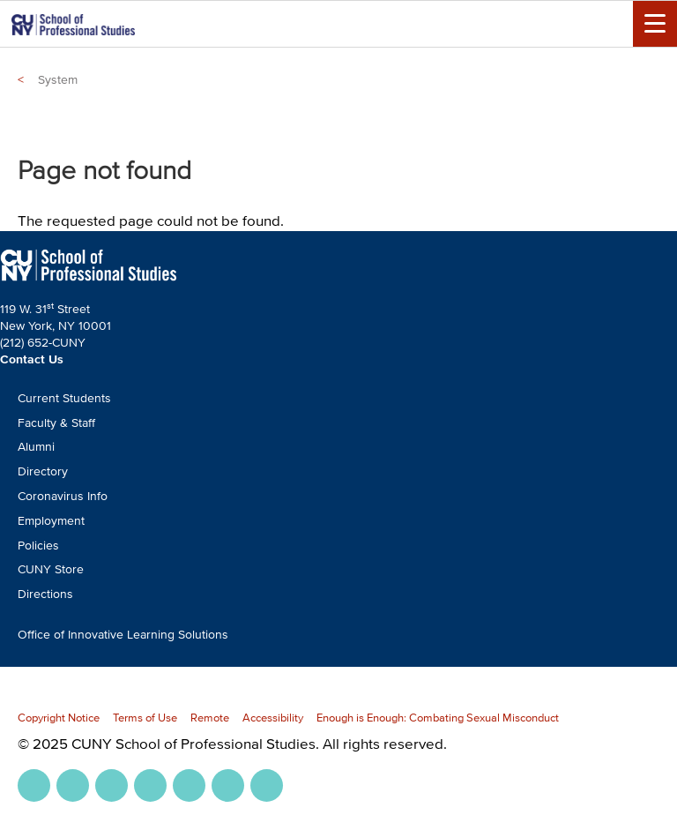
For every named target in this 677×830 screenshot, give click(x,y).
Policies (38, 545)
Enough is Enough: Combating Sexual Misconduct (437, 717)
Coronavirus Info (63, 496)
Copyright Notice (59, 717)
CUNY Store (51, 569)
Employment (51, 520)
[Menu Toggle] (655, 24)
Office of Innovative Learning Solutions (123, 634)
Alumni (36, 446)
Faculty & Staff (56, 423)
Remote (209, 717)
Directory (43, 471)
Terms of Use (145, 717)
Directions (45, 594)
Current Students (64, 398)
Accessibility (272, 717)
